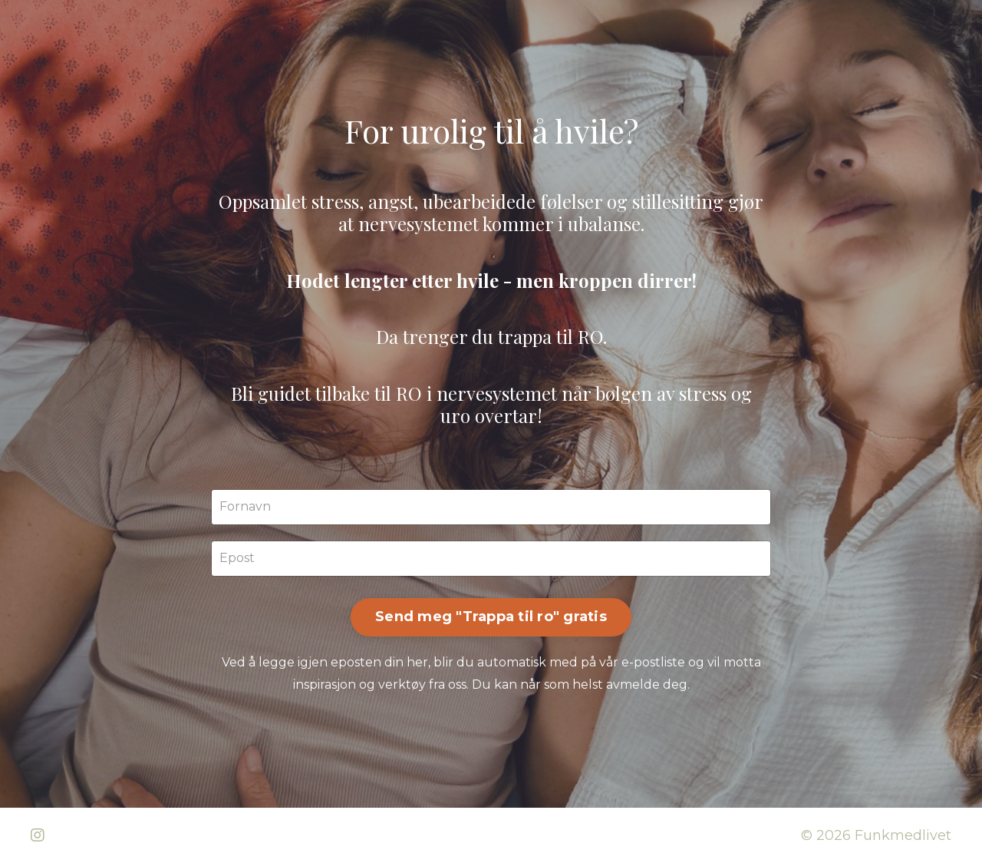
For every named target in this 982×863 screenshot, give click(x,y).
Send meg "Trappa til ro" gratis (491, 616)
